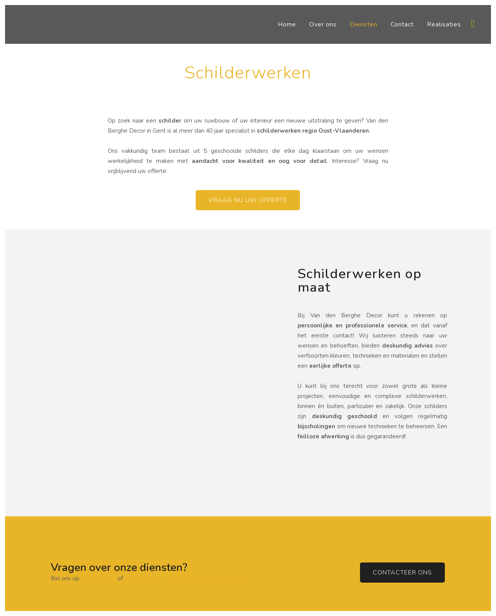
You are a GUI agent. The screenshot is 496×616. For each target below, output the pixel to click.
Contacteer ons (402, 572)
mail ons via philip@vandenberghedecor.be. (186, 578)
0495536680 (97, 578)
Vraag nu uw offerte (247, 200)
